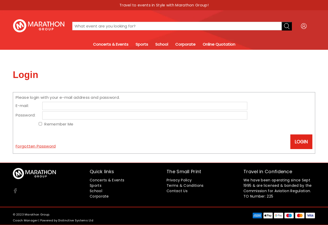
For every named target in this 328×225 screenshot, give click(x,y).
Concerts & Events (110, 44)
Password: (26, 115)
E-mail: (22, 105)
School (161, 44)
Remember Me (58, 124)
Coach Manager (25, 220)
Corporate (185, 44)
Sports (142, 44)
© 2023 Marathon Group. (31, 214)
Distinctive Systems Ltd (75, 220)
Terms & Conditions (185, 185)
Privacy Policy (179, 180)
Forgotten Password (36, 146)
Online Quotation (219, 44)
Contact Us (177, 190)
